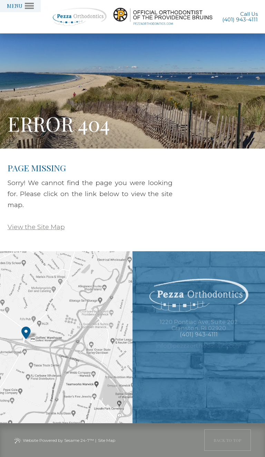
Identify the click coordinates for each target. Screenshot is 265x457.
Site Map (106, 440)
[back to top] (227, 440)
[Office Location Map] (26, 330)
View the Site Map (36, 227)
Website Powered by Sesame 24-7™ (58, 440)
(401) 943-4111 (240, 19)
